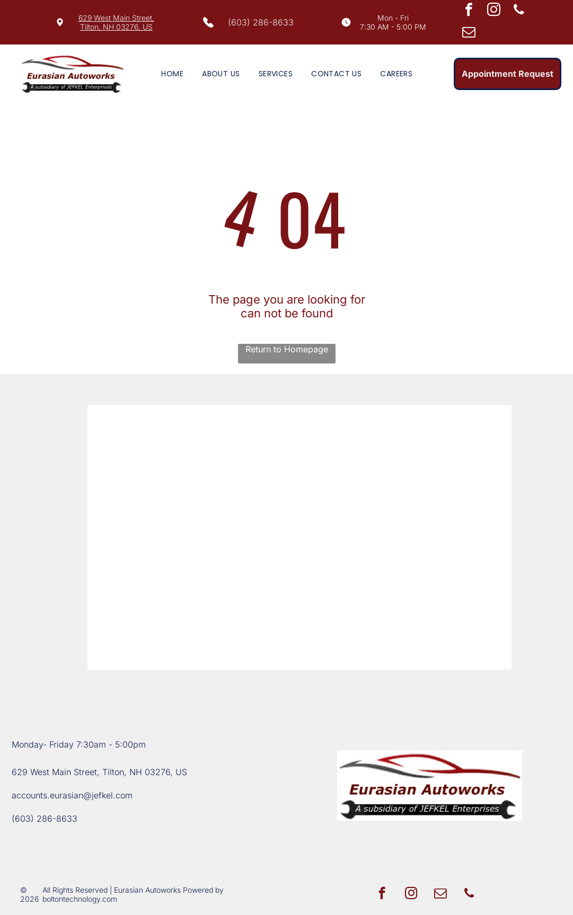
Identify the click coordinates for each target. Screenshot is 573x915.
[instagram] (494, 11)
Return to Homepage (286, 349)
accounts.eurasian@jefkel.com (72, 795)
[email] (469, 33)
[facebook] (469, 11)
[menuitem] (167, 74)
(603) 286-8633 (261, 22)
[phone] (518, 11)
